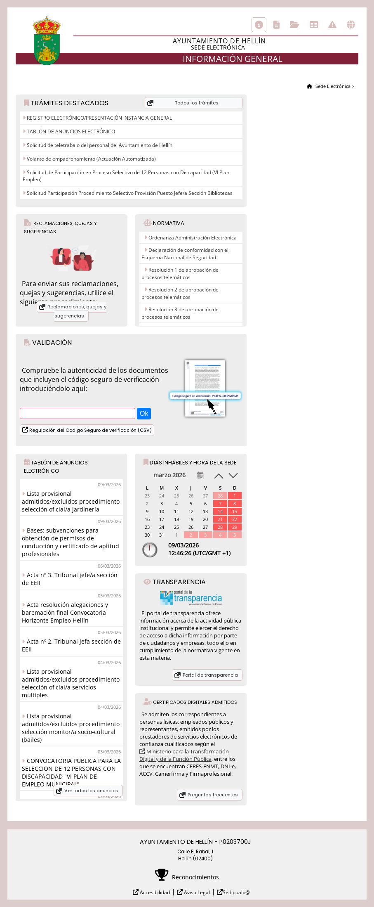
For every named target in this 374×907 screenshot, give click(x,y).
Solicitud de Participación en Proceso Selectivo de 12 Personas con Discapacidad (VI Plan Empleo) (126, 176)
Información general (259, 24)
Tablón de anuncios (313, 24)
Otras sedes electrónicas (350, 24)
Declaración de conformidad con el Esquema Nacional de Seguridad (184, 253)
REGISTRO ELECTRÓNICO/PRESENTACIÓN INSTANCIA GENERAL (99, 117)
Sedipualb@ (236, 892)
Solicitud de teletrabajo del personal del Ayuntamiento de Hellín (99, 145)
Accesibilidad (154, 892)
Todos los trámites (197, 102)
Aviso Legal (196, 892)
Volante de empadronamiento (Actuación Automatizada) (91, 158)
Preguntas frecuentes (213, 794)
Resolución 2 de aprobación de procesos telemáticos (180, 293)
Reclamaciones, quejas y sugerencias (76, 311)
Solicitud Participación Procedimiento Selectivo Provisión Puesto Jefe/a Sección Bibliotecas (129, 193)
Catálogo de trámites (276, 24)
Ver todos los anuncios (91, 790)
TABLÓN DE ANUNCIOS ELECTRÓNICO (70, 131)
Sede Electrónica (332, 86)
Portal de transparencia (210, 675)
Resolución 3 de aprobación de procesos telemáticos (180, 313)
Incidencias (332, 24)
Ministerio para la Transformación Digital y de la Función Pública (184, 755)
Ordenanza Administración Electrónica (192, 237)
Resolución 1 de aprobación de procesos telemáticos (180, 273)
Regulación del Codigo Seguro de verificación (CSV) (90, 430)
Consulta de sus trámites (295, 24)
